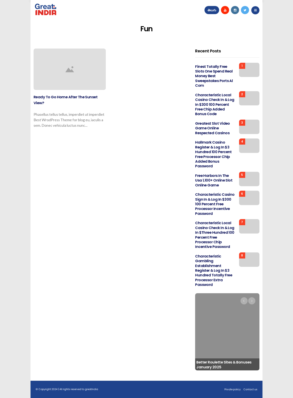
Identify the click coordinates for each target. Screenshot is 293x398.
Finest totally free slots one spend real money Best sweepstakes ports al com (214, 76)
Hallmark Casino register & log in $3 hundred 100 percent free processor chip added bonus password (213, 154)
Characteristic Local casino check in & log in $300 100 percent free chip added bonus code (214, 104)
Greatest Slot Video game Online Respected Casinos (212, 128)
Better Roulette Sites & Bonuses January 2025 (223, 365)
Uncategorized (201, 298)
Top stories (41, 55)
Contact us (250, 389)
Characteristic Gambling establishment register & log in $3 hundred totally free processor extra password (213, 270)
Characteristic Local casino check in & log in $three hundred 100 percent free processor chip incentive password (214, 234)
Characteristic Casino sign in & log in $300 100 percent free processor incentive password (215, 204)
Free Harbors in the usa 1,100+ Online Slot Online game (213, 180)
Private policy (232, 389)
